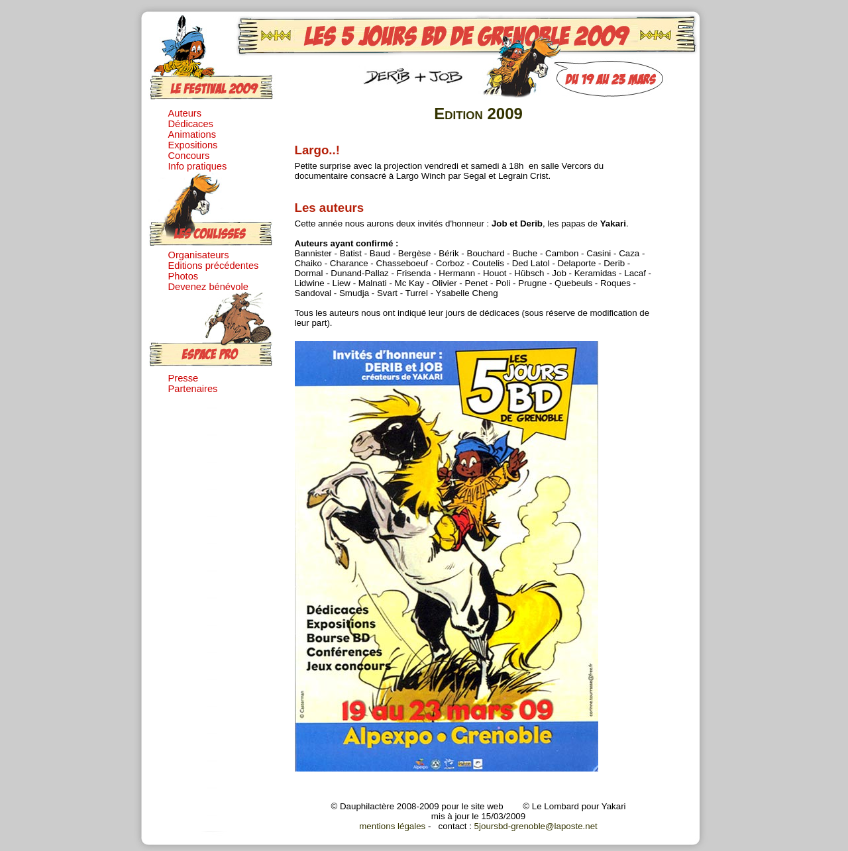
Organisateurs (198, 255)
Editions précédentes (213, 265)
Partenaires (193, 388)
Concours (189, 155)
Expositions (193, 145)
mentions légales (392, 826)
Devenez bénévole (208, 286)
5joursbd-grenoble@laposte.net (536, 826)
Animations (192, 134)
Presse (183, 378)
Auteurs (185, 113)
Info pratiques (197, 166)
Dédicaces (190, 124)
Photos (183, 276)
